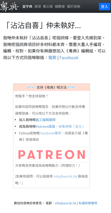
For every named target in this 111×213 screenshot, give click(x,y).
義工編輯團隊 (46, 119)
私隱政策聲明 (88, 203)
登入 (104, 6)
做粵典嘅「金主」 (71, 126)
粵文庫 (48, 6)
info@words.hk (65, 176)
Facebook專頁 (50, 133)
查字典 (27, 6)
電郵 (52, 57)
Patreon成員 (45, 126)
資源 (37, 6)
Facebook (68, 57)
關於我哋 (73, 6)
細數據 (60, 6)
